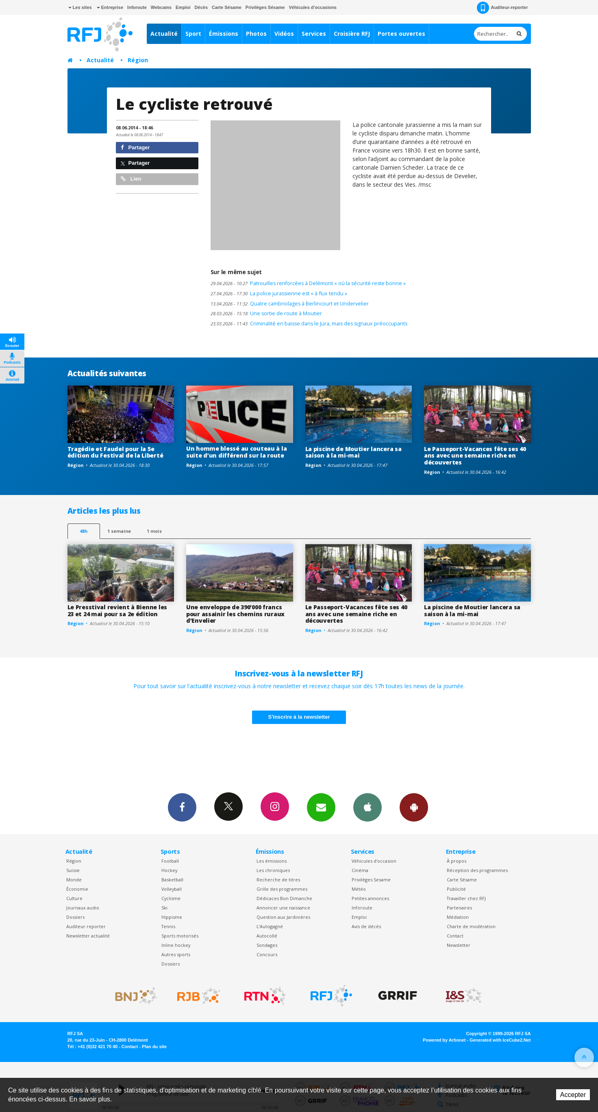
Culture (74, 898)
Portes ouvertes (401, 33)
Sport (193, 33)
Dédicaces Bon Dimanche (284, 898)
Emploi (183, 7)
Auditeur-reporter (502, 8)
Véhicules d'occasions (313, 7)
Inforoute (137, 7)
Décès (201, 7)
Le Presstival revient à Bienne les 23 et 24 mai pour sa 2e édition (117, 610)
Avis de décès (366, 926)
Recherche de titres (278, 879)
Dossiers (75, 917)
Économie (77, 889)
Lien (131, 179)
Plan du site (154, 1046)
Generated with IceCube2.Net (500, 1040)
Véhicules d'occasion (374, 860)
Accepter (573, 1094)
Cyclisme (170, 898)
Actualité (164, 33)
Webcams (161, 7)
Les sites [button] (80, 7)
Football (170, 860)
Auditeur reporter (86, 926)
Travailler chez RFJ (466, 898)
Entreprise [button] (110, 7)
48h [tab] (83, 531)
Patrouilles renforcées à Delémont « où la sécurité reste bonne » (308, 283)
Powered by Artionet (444, 1040)
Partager (135, 147)
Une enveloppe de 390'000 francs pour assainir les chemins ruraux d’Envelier (235, 614)
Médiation (458, 917)
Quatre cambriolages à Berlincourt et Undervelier (290, 303)
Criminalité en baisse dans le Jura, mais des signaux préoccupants (309, 323)
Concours (267, 954)
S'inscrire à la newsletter (299, 717)
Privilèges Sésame (265, 7)
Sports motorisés (179, 935)
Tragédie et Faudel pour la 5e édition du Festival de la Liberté (115, 452)
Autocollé (267, 935)
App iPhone (367, 807)
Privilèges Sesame (371, 879)
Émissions (223, 33)
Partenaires (459, 907)
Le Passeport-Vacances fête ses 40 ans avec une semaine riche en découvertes (475, 456)
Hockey (169, 870)
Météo (359, 889)
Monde (74, 879)
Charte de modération (471, 926)
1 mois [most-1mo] (154, 531)
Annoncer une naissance (283, 907)
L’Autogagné (270, 926)
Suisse (73, 870)
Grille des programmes (282, 889)
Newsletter (458, 945)
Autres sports (175, 954)
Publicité (456, 889)
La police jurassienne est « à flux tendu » (279, 293)
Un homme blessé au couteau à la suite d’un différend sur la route (236, 452)
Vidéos (284, 33)
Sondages (267, 945)
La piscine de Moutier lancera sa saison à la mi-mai (353, 452)
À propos (456, 860)
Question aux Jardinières (283, 917)
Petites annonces (370, 898)
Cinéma (360, 870)
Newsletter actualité (88, 935)
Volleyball (171, 889)
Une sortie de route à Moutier (266, 313)
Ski (164, 907)
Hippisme (171, 917)
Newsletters (321, 807)
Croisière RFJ (352, 33)
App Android (414, 807)
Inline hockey (175, 945)
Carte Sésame (226, 7)
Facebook (182, 807)
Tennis (168, 926)
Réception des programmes (477, 870)
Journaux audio (82, 907)
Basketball (172, 879)
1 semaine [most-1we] (119, 531)
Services (314, 33)
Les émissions (272, 860)
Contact (455, 935)
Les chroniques (273, 870)
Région (138, 60)
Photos (256, 33)
